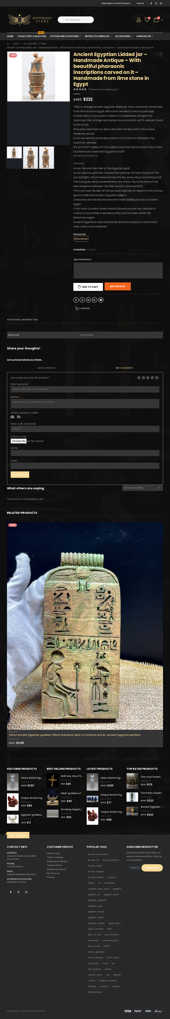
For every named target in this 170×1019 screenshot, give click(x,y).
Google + (94, 299)
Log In (140, 3)
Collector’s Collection (31, 35)
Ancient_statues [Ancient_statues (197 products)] (96, 877)
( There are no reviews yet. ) (103, 89)
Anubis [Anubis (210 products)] (91, 883)
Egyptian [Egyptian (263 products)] (117, 888)
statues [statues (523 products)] (116, 986)
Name (15, 448)
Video (19, 417)
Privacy (51, 877)
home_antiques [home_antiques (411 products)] (95, 957)
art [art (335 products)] (99, 883)
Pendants (13, 732)
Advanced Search (56, 869)
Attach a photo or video (24, 412)
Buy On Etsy (117, 286)
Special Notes (82, 259)
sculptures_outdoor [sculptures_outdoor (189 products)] (107, 980)
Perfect (157, 377)
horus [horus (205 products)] (105, 963)
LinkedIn (88, 299)
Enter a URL (23, 423)
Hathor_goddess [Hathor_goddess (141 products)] (96, 952)
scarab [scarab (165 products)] (91, 980)
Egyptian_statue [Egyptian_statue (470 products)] (96, 917)
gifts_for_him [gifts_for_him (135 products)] (94, 934)
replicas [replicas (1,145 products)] (117, 974)
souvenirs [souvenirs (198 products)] (104, 986)
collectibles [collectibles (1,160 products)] (109, 883)
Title (19, 384)
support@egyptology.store (21, 874)
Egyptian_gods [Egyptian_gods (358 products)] (95, 906)
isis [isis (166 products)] (113, 963)
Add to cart (90, 287)
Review (16, 397)
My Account (53, 873)
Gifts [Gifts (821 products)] (109, 929)
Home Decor (143, 36)
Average (148, 377)
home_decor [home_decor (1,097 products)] (113, 957)
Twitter (82, 299)
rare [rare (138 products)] (108, 974)
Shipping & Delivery (57, 861)
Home (10, 36)
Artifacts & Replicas (97, 36)
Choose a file (18, 436)
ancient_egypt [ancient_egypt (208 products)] (95, 865)
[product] (85, 626)
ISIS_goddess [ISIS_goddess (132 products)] (94, 969)
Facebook (76, 299)
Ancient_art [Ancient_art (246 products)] (93, 860)
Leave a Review (46, 367)
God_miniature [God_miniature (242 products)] (112, 934)
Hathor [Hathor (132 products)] (107, 946)
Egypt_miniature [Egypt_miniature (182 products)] (95, 929)
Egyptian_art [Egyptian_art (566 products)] (94, 894)
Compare (84, 308)
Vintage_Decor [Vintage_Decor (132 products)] (95, 992)
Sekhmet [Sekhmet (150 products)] (92, 986)
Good (152, 377)
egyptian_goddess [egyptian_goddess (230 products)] (97, 900)
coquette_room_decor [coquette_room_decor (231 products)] (98, 888)
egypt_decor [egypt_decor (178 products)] (114, 923)
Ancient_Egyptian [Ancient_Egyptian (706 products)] (96, 871)
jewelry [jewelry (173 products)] (108, 969)
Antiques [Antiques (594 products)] (111, 877)
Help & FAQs (53, 853)
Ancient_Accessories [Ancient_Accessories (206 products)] (98, 854)
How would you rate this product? (31, 377)
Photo (12, 417)
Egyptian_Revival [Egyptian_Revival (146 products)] (96, 911)
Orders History (54, 865)
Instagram (26, 892)
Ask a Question (124, 367)
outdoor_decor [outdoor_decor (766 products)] (95, 974)
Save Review (20, 474)
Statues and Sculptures (64, 36)
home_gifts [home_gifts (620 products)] (93, 963)
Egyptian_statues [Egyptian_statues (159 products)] (96, 923)
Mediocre (143, 377)
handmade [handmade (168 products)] (93, 940)
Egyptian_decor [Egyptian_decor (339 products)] (111, 894)
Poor (139, 377)
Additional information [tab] (22, 319)
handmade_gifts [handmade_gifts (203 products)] (110, 940)
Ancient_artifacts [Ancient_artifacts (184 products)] (111, 860)
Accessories (122, 36)
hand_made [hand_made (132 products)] (94, 946)
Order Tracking (55, 857)
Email (100, 299)
